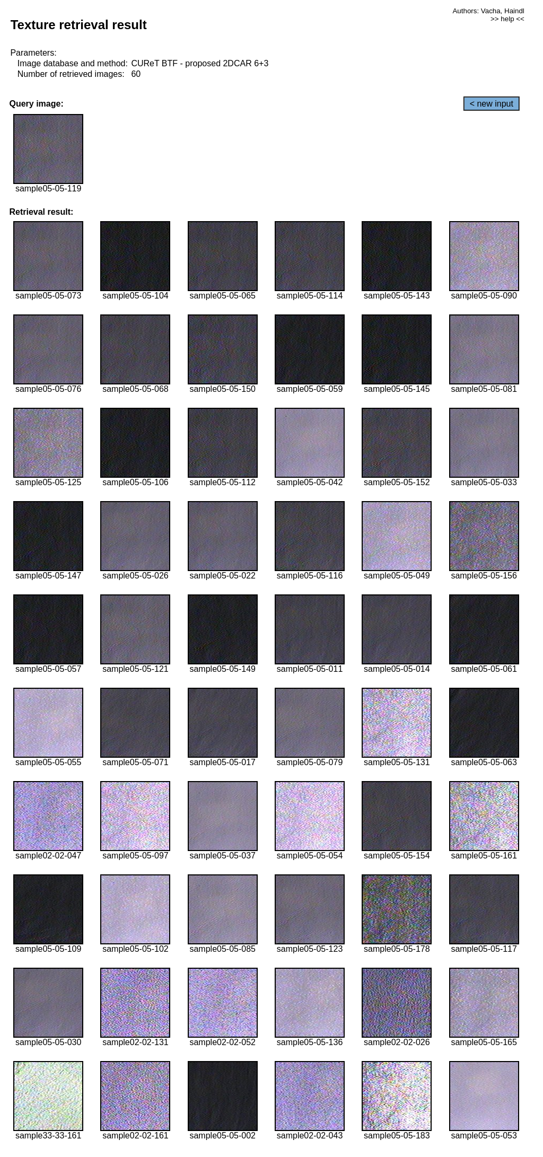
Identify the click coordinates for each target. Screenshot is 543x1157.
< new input (491, 103)
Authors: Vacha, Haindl (488, 11)
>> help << (507, 19)
